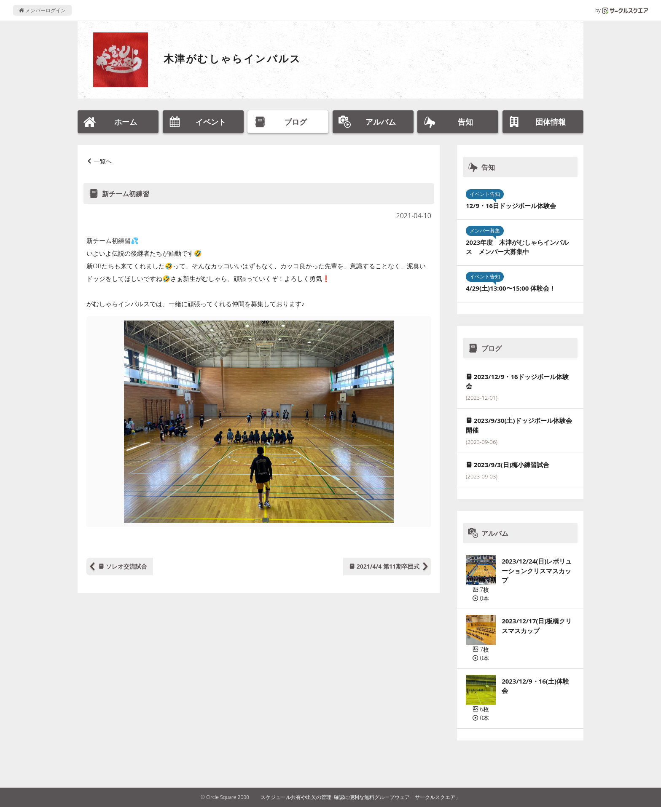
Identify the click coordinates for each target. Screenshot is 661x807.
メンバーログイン (42, 10)
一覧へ (103, 161)
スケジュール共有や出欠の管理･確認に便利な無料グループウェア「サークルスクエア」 (360, 797)
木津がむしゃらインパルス (232, 58)
